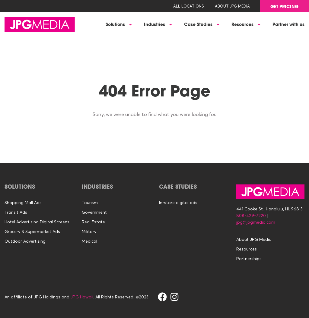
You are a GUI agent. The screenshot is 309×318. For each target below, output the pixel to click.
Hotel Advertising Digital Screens (37, 222)
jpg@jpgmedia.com (255, 222)
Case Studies (199, 25)
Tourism (90, 202)
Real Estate (93, 222)
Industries (155, 25)
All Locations (188, 6)
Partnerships (249, 258)
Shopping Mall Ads (23, 202)
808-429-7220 (251, 215)
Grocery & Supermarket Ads (32, 231)
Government (94, 212)
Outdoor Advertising (25, 241)
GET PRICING (284, 7)
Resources (243, 25)
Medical (89, 241)
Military (89, 231)
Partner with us (288, 25)
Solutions (116, 25)
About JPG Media (232, 6)
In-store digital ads (178, 202)
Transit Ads (16, 212)
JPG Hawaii (82, 297)
